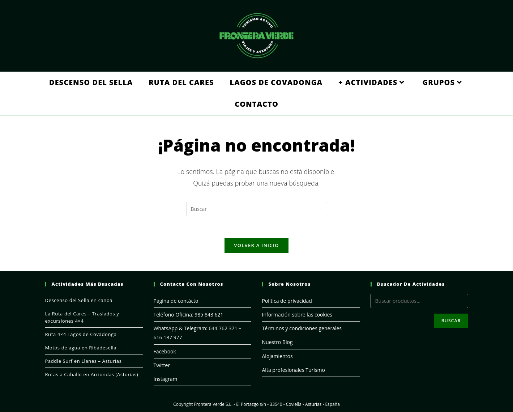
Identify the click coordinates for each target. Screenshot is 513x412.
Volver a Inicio (256, 245)
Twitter (162, 365)
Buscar (451, 321)
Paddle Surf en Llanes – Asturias (83, 361)
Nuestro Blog (277, 342)
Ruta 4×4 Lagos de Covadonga (81, 334)
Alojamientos (277, 356)
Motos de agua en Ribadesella (81, 347)
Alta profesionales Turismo (293, 369)
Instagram (166, 378)
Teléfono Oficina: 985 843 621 (188, 314)
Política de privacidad (287, 300)
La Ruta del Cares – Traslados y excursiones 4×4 (82, 317)
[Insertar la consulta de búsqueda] (256, 209)
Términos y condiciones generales (302, 328)
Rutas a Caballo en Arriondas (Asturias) (91, 374)
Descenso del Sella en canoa (79, 300)
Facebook (165, 351)
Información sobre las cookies (297, 314)
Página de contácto (176, 300)
